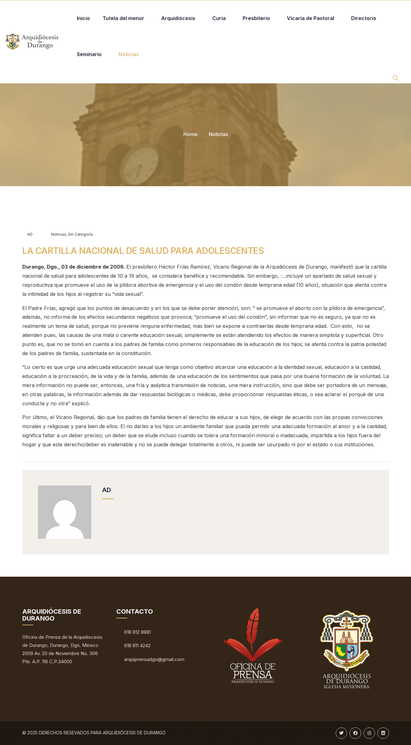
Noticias (218, 134)
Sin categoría (80, 234)
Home (190, 134)
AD (27, 234)
